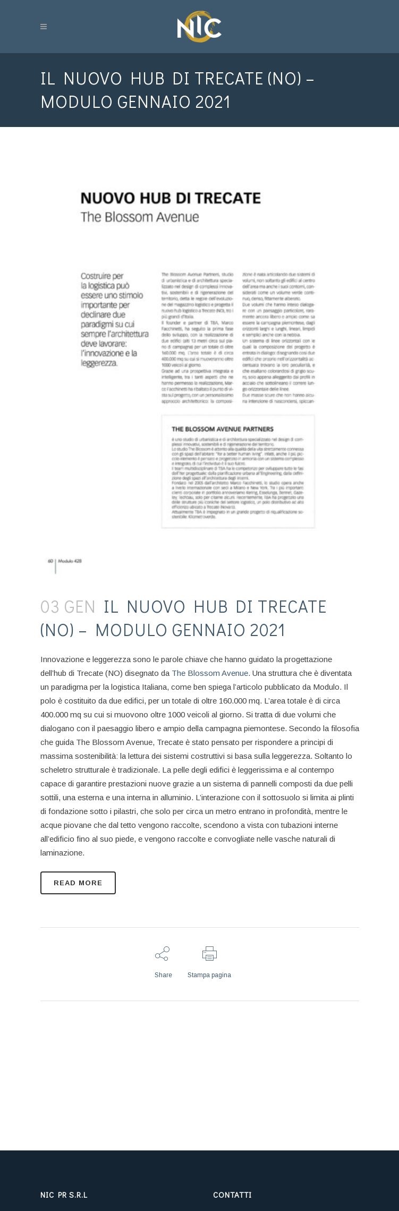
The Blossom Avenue (210, 673)
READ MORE (78, 883)
